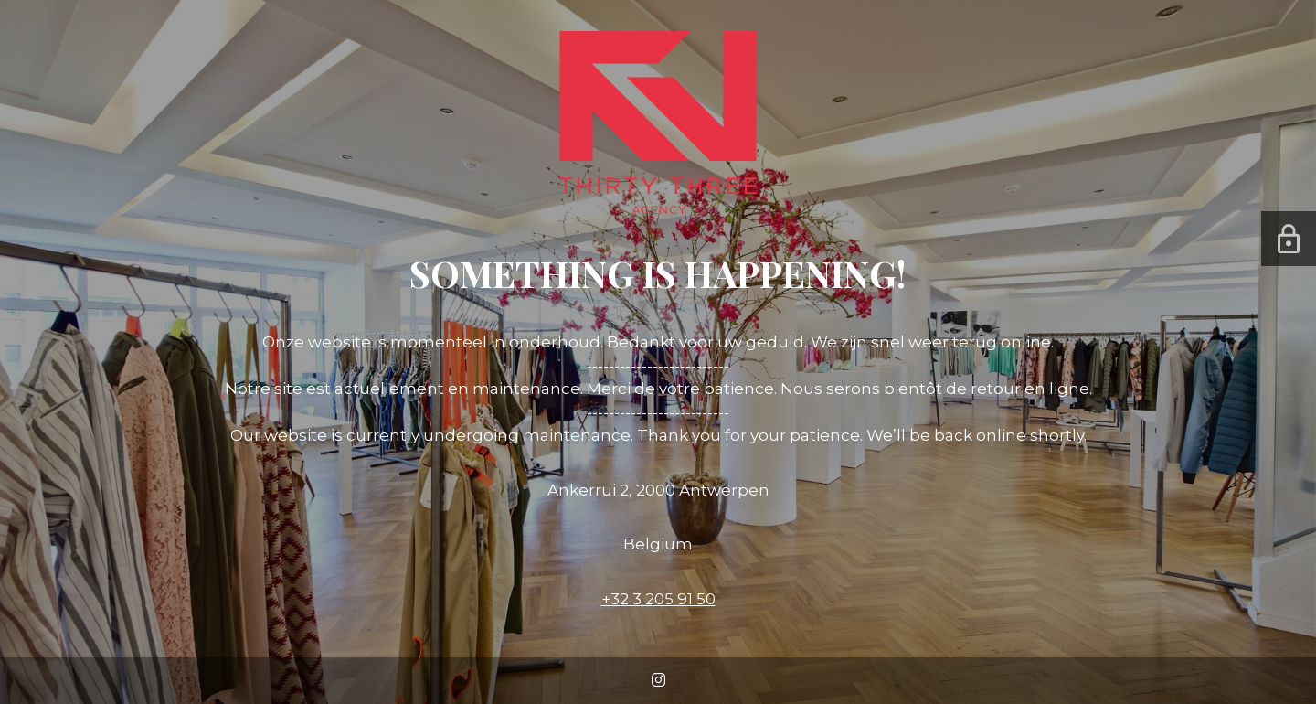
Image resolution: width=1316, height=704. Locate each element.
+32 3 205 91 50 (658, 599)
